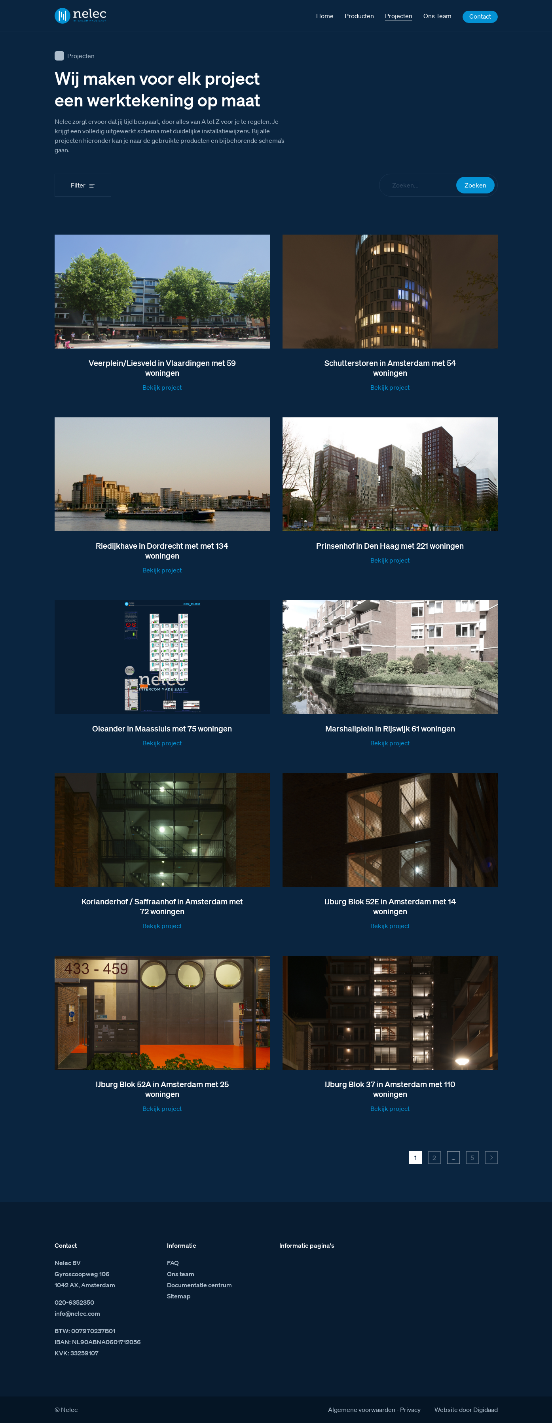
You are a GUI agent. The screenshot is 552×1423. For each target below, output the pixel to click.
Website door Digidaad (466, 1410)
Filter (78, 185)
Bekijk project (162, 387)
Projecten (81, 56)
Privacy (410, 1410)
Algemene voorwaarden (361, 1410)
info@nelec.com (77, 1313)
